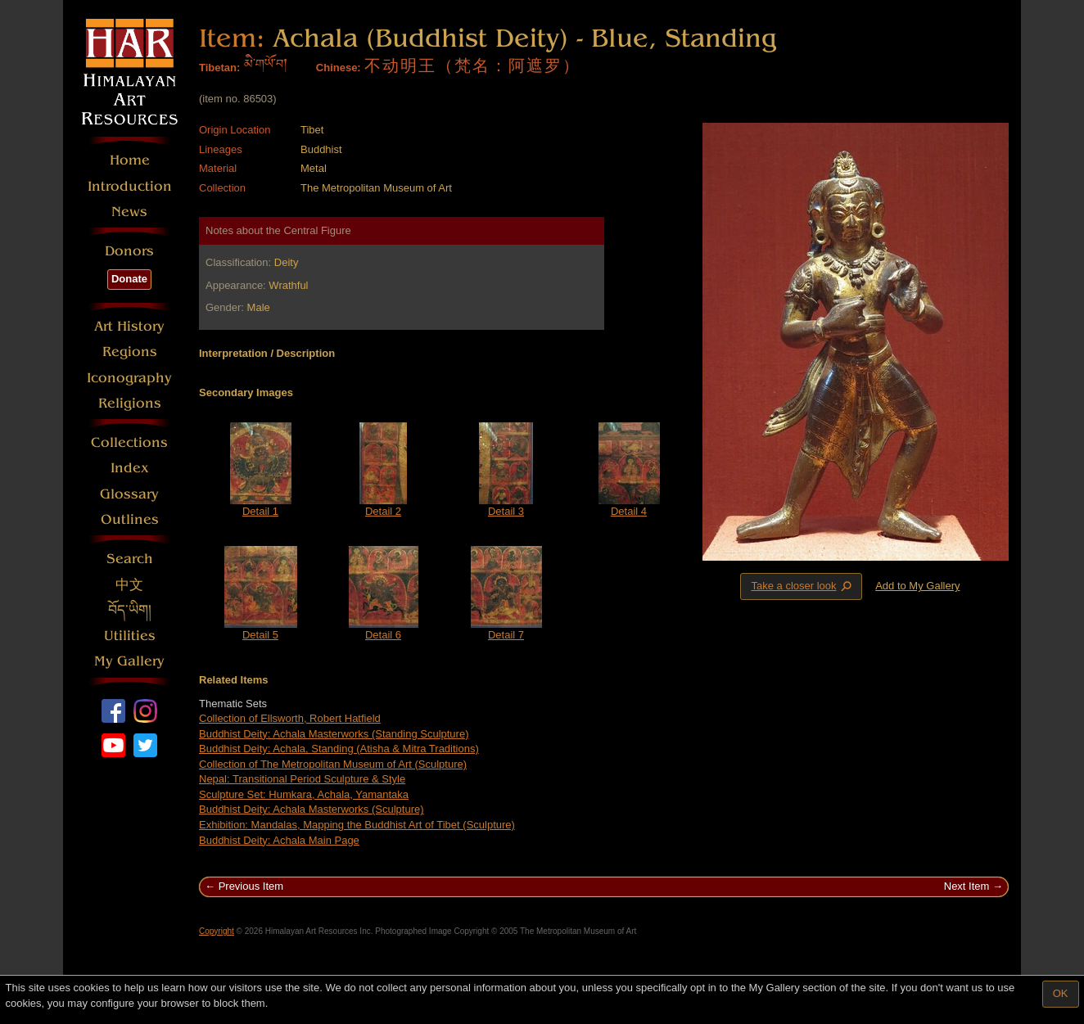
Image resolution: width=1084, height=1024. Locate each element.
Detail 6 (383, 635)
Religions (129, 403)
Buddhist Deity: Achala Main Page (279, 840)
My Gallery (129, 661)
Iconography (129, 378)
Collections (129, 442)
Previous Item (251, 886)
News (129, 211)
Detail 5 (260, 635)
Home (130, 160)
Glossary (129, 494)
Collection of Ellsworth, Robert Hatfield (290, 718)
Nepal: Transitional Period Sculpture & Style (302, 779)
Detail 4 (629, 511)
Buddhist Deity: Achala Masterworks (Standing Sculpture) (334, 734)
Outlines (130, 519)
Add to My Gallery (917, 586)
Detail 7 (506, 635)
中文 (129, 585)
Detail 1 (260, 511)
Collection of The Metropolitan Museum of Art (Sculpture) (333, 764)
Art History (129, 326)
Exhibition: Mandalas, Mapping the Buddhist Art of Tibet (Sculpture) (357, 825)
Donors (129, 251)
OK (1060, 993)
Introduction (130, 186)
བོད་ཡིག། (129, 610)
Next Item (967, 886)
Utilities (130, 635)
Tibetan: (219, 67)
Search (129, 558)
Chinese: (338, 67)
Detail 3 (506, 511)
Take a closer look (802, 586)
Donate (129, 279)
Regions (129, 351)
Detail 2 (383, 511)
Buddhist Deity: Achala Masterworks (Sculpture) (311, 809)
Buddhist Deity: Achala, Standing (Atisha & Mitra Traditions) (339, 748)
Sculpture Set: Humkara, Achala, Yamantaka (304, 794)
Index (130, 468)
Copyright (216, 931)
